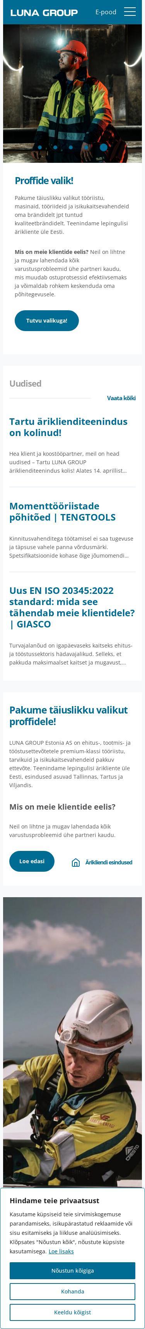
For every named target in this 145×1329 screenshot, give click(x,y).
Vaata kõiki (121, 398)
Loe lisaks (61, 1251)
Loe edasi (31, 861)
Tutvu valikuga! (46, 320)
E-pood (106, 12)
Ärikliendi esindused (101, 862)
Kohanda (72, 1291)
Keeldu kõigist (72, 1312)
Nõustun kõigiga (72, 1270)
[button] (40, 147)
